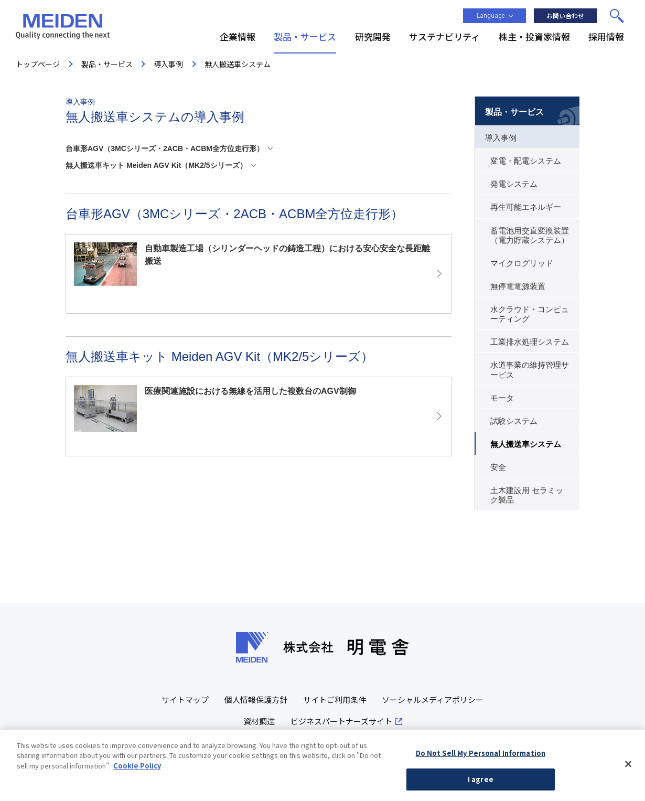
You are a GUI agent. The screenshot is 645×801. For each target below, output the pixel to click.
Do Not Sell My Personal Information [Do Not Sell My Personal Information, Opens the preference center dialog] (481, 755)
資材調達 (259, 721)
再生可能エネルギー (525, 207)
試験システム (514, 421)
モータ (502, 398)
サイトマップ (185, 699)
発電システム (514, 184)
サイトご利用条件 (334, 699)
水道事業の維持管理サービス (529, 370)
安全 (498, 467)
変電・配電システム (525, 161)
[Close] (628, 766)
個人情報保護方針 (255, 699)
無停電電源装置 (517, 286)
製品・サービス (514, 112)
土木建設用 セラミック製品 (526, 495)
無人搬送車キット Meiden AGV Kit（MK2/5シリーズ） (156, 165)
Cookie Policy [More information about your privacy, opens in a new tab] (137, 768)
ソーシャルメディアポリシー (432, 699)
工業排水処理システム (529, 342)
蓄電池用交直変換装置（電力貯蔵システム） (529, 235)
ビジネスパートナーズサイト (341, 721)
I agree (480, 782)
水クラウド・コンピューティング (529, 314)
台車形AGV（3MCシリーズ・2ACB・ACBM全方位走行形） (165, 148)
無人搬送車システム (525, 444)
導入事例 (501, 138)
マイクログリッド (521, 263)
